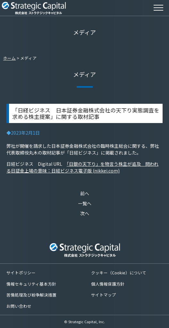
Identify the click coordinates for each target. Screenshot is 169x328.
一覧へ (84, 203)
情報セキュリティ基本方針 (31, 284)
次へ (84, 213)
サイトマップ (103, 295)
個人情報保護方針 (107, 284)
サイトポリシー (21, 273)
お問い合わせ (18, 306)
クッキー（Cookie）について (118, 273)
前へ (84, 193)
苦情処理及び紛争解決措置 (31, 295)
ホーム (9, 58)
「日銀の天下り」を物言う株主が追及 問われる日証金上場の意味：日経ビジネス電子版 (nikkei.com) (82, 167)
